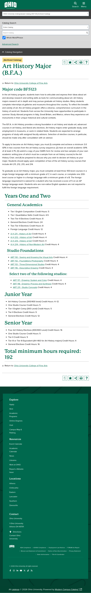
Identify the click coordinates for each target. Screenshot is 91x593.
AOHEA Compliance (39, 548)
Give (11, 408)
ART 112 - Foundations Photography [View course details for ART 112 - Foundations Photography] (27, 260)
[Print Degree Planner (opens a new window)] (64, 62)
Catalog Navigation (14, 51)
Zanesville (13, 505)
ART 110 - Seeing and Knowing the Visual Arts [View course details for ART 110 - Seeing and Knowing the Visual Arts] (32, 257)
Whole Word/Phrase (14, 37)
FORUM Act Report (73, 548)
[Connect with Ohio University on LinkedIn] (17, 570)
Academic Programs (13, 415)
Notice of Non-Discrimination (57, 551)
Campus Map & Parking (15, 431)
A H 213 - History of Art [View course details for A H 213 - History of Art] (21, 240)
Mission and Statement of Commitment (33, 551)
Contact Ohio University (14, 537)
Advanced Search (10, 44)
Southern (13, 501)
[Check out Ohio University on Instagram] (13, 570)
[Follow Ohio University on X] (24, 570)
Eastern (12, 492)
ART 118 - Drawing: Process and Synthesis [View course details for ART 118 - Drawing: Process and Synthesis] (32, 283)
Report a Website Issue (16, 470)
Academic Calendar (13, 450)
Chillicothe (13, 487)
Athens (12, 483)
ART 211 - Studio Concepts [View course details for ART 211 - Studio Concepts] (25, 287)
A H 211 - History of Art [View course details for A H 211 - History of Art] (21, 233)
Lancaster (13, 496)
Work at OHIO (15, 464)
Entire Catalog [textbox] (8, 27)
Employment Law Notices (57, 548)
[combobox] (45, 14)
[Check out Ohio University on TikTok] (28, 570)
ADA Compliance (25, 548)
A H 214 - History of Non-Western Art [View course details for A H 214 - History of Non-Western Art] (27, 244)
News (11, 456)
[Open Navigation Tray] (83, 5)
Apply (11, 404)
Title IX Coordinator (58, 554)
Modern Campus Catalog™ (67, 589)
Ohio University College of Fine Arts (31, 83)
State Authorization (43, 554)
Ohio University (20, 566)
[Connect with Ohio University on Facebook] (10, 570)
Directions (17, 531)
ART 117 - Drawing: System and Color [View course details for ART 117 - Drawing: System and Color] (30, 280)
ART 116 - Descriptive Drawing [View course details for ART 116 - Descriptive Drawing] (24, 267)
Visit (11, 425)
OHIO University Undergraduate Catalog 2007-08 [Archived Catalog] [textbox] (26, 14)
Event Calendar (15, 444)
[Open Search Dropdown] (75, 5)
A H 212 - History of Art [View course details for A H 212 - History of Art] (21, 237)
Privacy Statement (75, 551)
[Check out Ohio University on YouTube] (20, 570)
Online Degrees (15, 420)
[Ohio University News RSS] (31, 570)
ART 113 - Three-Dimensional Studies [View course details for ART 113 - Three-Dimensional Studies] (27, 264)
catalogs (15, 589)
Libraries (12, 460)
